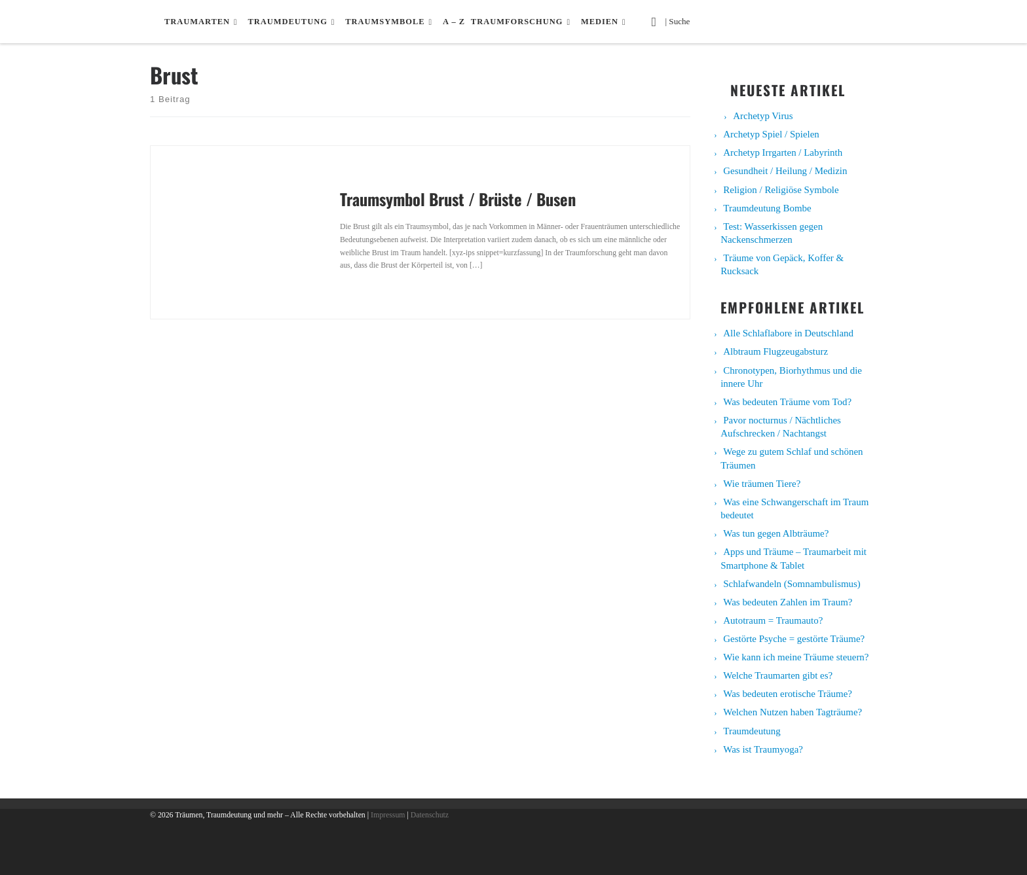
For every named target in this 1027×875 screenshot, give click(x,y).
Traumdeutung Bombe (767, 208)
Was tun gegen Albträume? (776, 533)
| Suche (681, 20)
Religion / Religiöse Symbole (780, 190)
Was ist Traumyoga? (763, 749)
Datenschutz (430, 814)
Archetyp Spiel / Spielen (771, 134)
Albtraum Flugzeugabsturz (775, 351)
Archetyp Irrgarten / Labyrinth (782, 152)
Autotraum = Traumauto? (773, 620)
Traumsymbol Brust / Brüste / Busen (458, 199)
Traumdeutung (751, 731)
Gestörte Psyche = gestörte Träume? (794, 639)
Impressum (388, 814)
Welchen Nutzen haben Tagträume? (792, 712)
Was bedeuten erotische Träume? (787, 693)
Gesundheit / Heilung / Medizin (785, 171)
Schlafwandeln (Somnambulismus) (792, 584)
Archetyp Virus (763, 116)
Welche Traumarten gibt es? (777, 675)
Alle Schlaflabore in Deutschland (788, 333)
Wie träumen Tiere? (761, 483)
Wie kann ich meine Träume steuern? (795, 657)
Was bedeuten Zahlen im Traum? (787, 602)
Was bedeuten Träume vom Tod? (787, 402)
